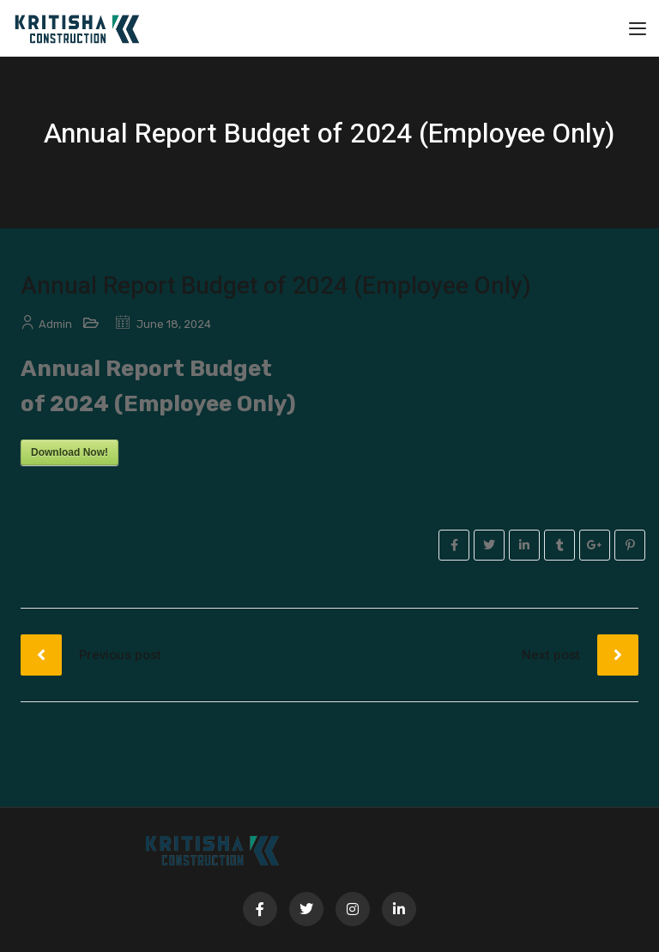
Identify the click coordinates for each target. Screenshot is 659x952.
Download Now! (69, 452)
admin (55, 324)
